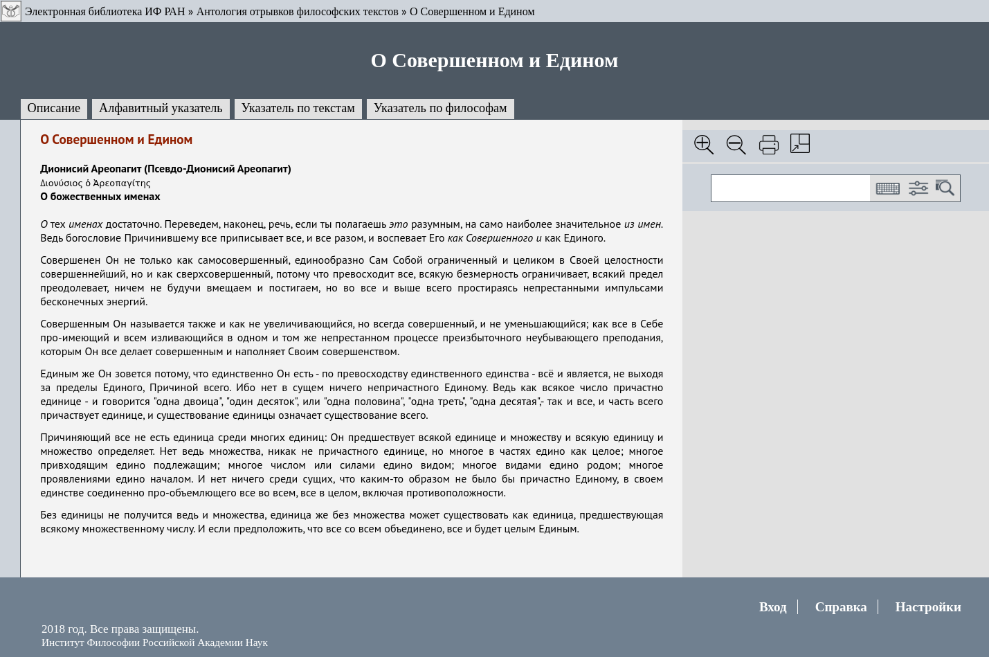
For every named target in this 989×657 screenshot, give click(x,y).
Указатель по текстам (298, 108)
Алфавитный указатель (160, 108)
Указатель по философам (440, 108)
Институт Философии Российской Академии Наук (155, 642)
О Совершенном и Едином (472, 11)
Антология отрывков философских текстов (298, 11)
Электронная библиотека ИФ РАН (105, 11)
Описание (54, 108)
